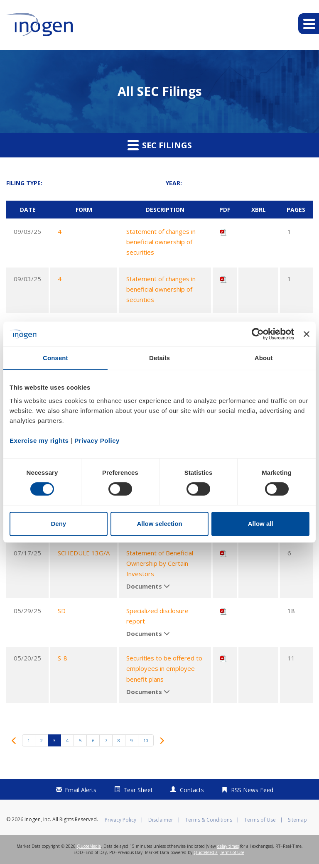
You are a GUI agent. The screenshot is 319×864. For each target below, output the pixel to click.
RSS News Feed (252, 790)
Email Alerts (80, 790)
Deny (58, 523)
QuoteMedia (89, 846)
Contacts (192, 790)
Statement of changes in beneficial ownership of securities (161, 241)
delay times (228, 846)
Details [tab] (159, 357)
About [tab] (264, 357)
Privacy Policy (120, 819)
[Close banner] (306, 334)
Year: (174, 183)
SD (62, 610)
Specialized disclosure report (157, 615)
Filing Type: (24, 183)
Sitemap (297, 819)
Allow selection (159, 523)
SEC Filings (160, 145)
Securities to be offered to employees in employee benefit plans (164, 668)
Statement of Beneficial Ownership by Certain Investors (159, 563)
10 (145, 740)
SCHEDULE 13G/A (84, 553)
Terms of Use (260, 819)
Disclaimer (160, 819)
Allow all (260, 523)
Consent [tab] (55, 357)
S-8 (62, 658)
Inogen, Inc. (38, 819)
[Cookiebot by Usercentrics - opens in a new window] (257, 334)
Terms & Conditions (208, 819)
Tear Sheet (138, 790)
